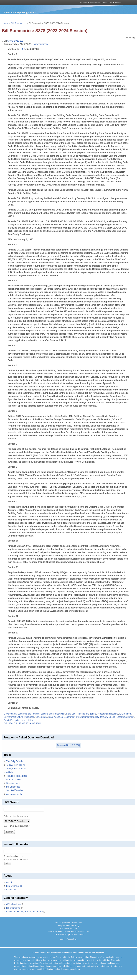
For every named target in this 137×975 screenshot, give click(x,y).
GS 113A (8, 723)
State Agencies (55, 717)
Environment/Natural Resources (19, 717)
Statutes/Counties (14, 790)
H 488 (22, 49)
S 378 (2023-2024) (16, 41)
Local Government (125, 717)
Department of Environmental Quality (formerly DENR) (89, 717)
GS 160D (36, 723)
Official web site (14, 904)
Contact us (11, 889)
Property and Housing (107, 714)
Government (41, 717)
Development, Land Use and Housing (21, 714)
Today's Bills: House (15, 765)
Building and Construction (53, 714)
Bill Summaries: (18, 23)
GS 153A (26, 723)
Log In (62, 939)
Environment (125, 714)
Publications (118, 2)
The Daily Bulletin (14, 761)
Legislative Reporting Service (20, 12)
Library (105, 2)
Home (5, 23)
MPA (111, 2)
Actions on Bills (13, 779)
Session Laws (12, 783)
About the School (83, 2)
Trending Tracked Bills (16, 776)
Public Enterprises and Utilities (18, 720)
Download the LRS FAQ (68, 745)
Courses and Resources (95, 2)
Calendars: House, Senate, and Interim (25, 911)
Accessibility (72, 939)
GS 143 (17, 723)
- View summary (40, 44)
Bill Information (14, 908)
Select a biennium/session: (16, 816)
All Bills (9, 772)
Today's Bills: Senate (16, 768)
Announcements (14, 794)
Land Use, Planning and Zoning (81, 714)
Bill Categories (13, 787)
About (9, 882)
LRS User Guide (14, 886)
